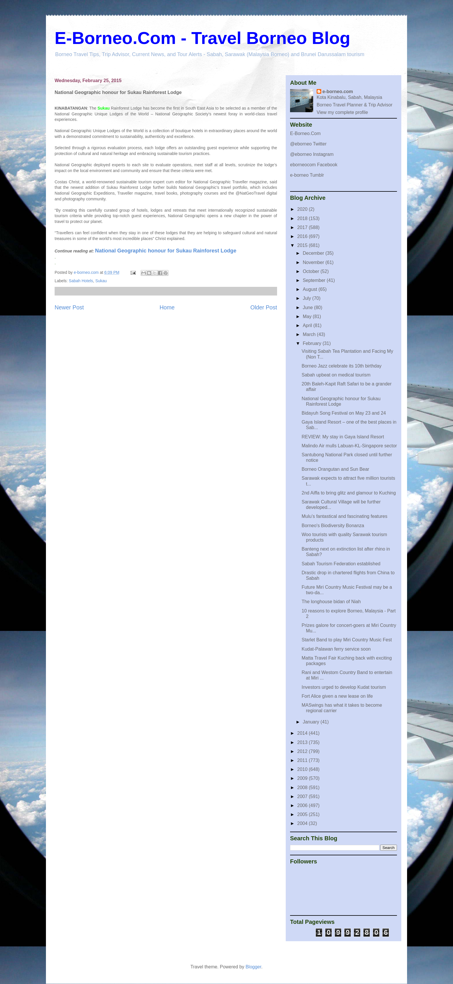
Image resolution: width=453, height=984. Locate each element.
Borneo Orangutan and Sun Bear (335, 469)
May (308, 316)
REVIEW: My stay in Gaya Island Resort (343, 436)
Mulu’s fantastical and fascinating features (344, 516)
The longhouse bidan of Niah (331, 601)
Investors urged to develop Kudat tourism (344, 687)
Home (166, 307)
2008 (303, 787)
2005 (303, 814)
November (314, 262)
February (312, 343)
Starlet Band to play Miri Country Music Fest (347, 639)
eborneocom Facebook (313, 164)
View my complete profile (342, 112)
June (308, 307)
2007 (303, 796)
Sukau (101, 280)
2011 (303, 760)
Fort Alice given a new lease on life (337, 696)
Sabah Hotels (81, 280)
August (310, 289)
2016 (303, 236)
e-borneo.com (337, 91)
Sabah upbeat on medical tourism (336, 374)
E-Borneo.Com (305, 133)
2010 (303, 769)
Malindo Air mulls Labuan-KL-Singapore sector (349, 445)
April (308, 325)
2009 (303, 778)
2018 (303, 218)
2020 (303, 209)
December (314, 253)
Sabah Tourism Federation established (341, 563)
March (310, 334)
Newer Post (69, 307)
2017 (303, 227)
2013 (303, 742)
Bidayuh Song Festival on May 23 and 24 (344, 413)
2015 (303, 245)
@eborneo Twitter (308, 143)
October (311, 271)
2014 (303, 733)
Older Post (263, 307)
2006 (303, 805)
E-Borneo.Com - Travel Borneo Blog (202, 38)
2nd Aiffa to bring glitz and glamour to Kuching (349, 492)
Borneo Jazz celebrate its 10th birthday (342, 365)
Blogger (253, 966)
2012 (303, 751)
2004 (303, 823)
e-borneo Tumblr (307, 175)
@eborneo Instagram (312, 154)
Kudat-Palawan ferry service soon (336, 649)
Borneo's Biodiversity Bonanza (333, 525)
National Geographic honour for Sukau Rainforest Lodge (165, 251)
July (307, 298)
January (311, 721)
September (315, 280)
